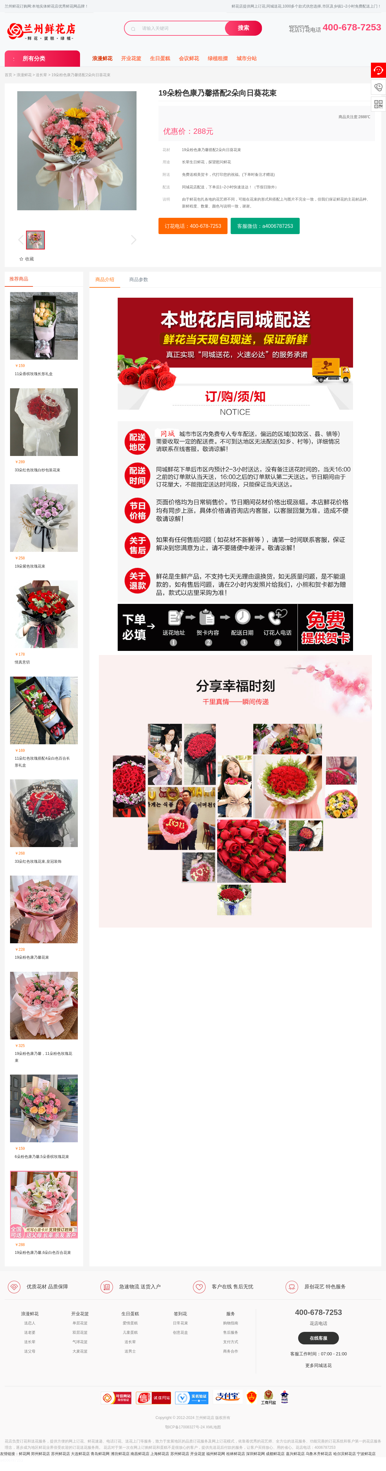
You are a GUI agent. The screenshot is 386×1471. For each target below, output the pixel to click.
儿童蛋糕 (130, 1332)
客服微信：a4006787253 (265, 226)
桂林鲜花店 (235, 1454)
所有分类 (34, 58)
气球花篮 (80, 1342)
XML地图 (213, 1427)
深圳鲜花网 (255, 1454)
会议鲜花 (189, 58)
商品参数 (138, 279)
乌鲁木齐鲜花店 (319, 1454)
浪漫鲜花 (102, 58)
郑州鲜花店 (40, 1454)
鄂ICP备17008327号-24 (185, 1427)
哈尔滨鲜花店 (344, 1454)
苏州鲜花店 (60, 1454)
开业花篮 (131, 58)
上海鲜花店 (159, 1454)
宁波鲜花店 (366, 1454)
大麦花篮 (80, 1351)
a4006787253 (11, 1460)
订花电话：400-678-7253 (193, 226)
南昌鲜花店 (140, 1454)
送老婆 (29, 1332)
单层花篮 (80, 1323)
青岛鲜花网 (100, 1454)
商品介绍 (104, 279)
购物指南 (230, 1323)
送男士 (130, 1351)
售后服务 (230, 1332)
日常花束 (180, 1323)
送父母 (29, 1351)
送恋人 (29, 1323)
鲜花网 (24, 1454)
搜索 (243, 28)
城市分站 (247, 58)
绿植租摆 (218, 58)
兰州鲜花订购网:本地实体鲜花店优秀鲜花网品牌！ (46, 6)
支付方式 (230, 1342)
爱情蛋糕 (130, 1323)
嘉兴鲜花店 (295, 1454)
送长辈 (41, 75)
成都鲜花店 (275, 1454)
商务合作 (230, 1351)
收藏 (26, 258)
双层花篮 (80, 1332)
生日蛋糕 (160, 58)
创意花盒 (180, 1332)
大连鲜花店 (80, 1454)
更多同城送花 (318, 1365)
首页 (8, 75)
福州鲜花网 (215, 1454)
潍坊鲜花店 (120, 1454)
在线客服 (318, 1338)
